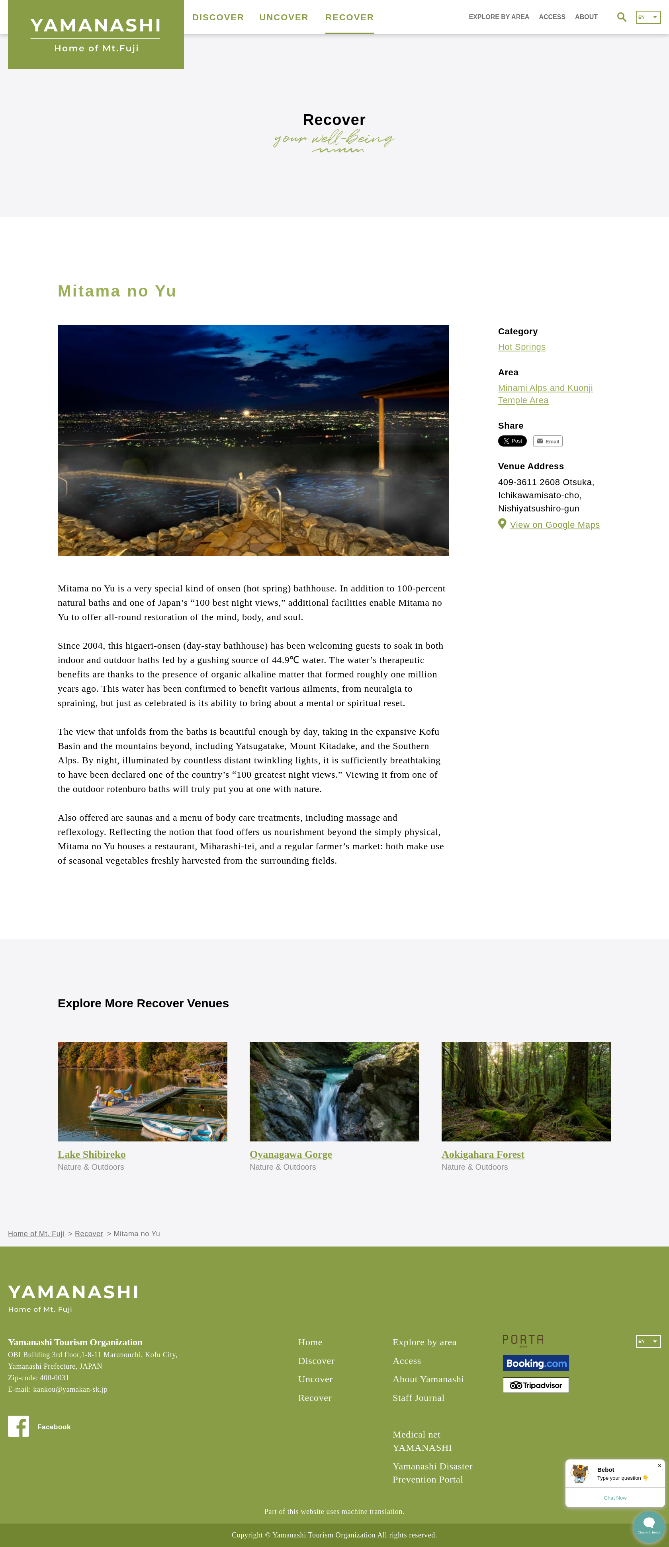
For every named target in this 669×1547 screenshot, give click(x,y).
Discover (316, 1361)
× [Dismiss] (659, 1465)
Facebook (54, 1427)
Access (407, 1361)
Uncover (315, 1379)
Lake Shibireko (92, 1154)
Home (310, 1342)
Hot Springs (522, 347)
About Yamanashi (428, 1379)
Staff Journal (419, 1398)
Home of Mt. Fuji (36, 1234)
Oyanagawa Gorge (291, 1154)
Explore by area (425, 1342)
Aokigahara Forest (483, 1154)
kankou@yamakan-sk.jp (70, 1389)
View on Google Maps (555, 525)
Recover (89, 1234)
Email (552, 442)
